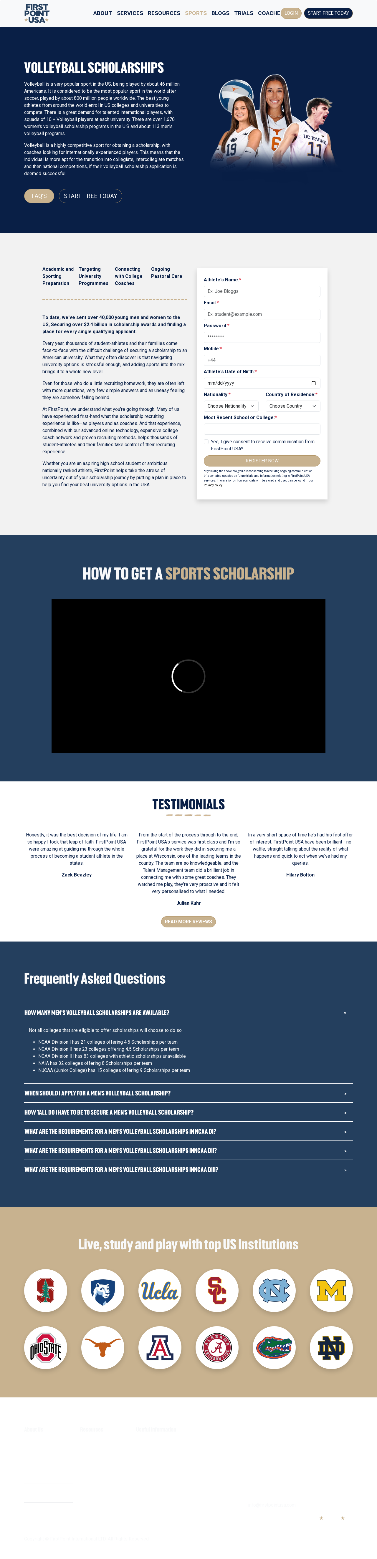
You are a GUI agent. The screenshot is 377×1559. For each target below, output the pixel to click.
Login (291, 13)
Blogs (220, 13)
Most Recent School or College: (240, 417)
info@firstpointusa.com (272, 1505)
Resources (164, 13)
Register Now (262, 461)
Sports (196, 13)
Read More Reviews (188, 921)
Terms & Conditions (156, 1441)
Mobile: (213, 348)
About (102, 13)
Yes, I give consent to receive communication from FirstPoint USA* (263, 445)
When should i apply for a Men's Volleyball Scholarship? (97, 1093)
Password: (216, 325)
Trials (243, 13)
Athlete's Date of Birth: (230, 371)
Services (130, 13)
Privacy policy (213, 485)
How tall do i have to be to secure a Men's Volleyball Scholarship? (109, 1112)
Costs (30, 1453)
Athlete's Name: (222, 280)
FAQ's (39, 196)
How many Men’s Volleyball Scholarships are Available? (96, 1012)
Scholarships (93, 1441)
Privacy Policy (151, 1453)
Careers (32, 1477)
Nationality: (217, 394)
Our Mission (36, 1465)
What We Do (36, 1441)
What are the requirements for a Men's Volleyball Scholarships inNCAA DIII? (121, 1169)
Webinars (90, 1453)
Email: (211, 303)
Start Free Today (328, 13)
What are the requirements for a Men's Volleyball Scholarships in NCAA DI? (120, 1131)
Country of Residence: (292, 394)
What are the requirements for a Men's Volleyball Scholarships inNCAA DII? (120, 1150)
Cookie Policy (150, 1465)
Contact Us (147, 1477)
